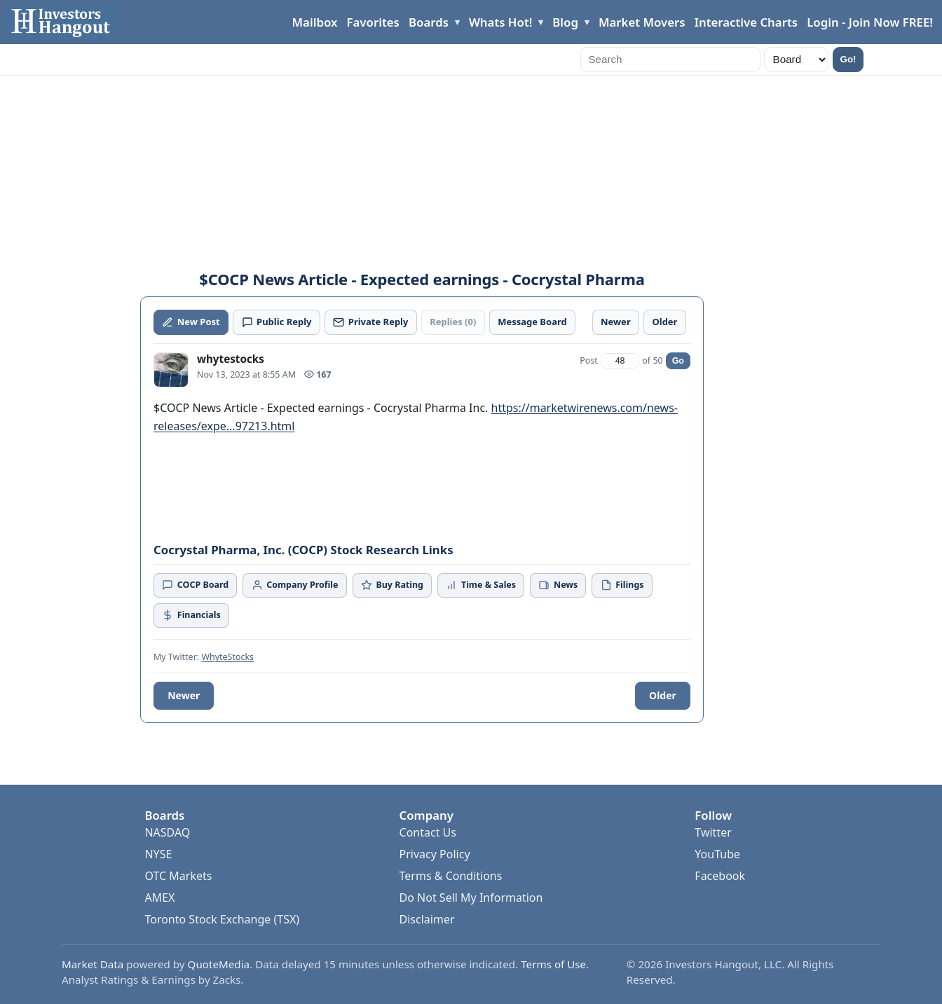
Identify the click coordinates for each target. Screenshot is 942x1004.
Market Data (92, 964)
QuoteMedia (219, 964)
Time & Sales (481, 585)
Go (678, 361)
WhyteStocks (227, 657)
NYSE (158, 854)
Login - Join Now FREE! (870, 22)
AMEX (159, 897)
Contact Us (428, 832)
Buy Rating (392, 585)
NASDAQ (167, 832)
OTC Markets (178, 875)
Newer (184, 695)
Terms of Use (553, 964)
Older (662, 695)
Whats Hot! (500, 22)
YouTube (717, 854)
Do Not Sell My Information (471, 897)
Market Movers (642, 22)
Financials (191, 615)
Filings (622, 585)
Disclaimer (427, 919)
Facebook (720, 875)
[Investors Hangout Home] (63, 22)
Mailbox (315, 22)
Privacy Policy (435, 854)
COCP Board (195, 585)
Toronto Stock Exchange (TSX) (221, 919)
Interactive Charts (746, 22)
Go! (848, 59)
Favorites (373, 22)
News (558, 585)
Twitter (713, 832)
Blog (565, 22)
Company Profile (295, 585)
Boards (429, 22)
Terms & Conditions (451, 875)
